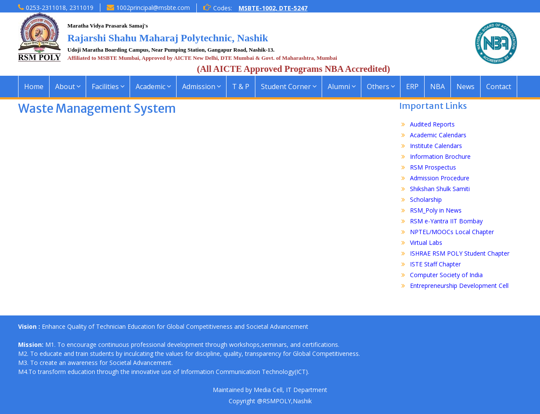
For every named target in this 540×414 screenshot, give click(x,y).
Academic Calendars (438, 135)
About (65, 86)
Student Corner (286, 86)
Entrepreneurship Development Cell (459, 285)
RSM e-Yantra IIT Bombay (446, 221)
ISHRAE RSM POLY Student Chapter (459, 253)
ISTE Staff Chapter (435, 264)
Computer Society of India (446, 275)
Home (33, 86)
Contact (498, 86)
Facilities (105, 86)
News (465, 86)
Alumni (339, 86)
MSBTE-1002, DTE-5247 (273, 8)
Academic (150, 86)
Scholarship (426, 199)
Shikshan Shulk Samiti (440, 189)
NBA (437, 86)
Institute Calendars (436, 146)
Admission (198, 86)
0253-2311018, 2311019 (59, 7)
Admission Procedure (439, 178)
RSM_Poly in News (436, 210)
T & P (240, 86)
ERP (412, 86)
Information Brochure (440, 156)
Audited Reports (432, 124)
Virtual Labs (426, 242)
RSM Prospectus (433, 167)
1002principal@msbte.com (153, 7)
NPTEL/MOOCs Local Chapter (452, 232)
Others (378, 86)
